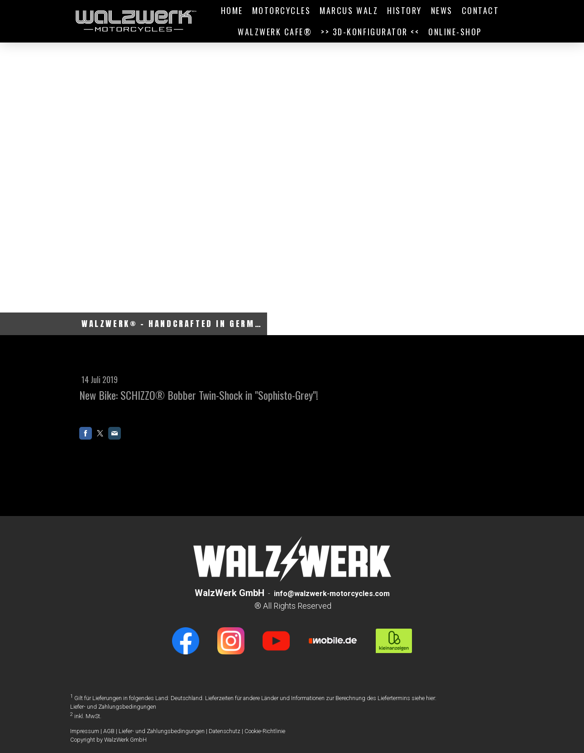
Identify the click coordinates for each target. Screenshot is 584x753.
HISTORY (404, 10)
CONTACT (480, 10)
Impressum (84, 731)
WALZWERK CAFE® (275, 32)
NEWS (442, 10)
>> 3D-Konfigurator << (370, 32)
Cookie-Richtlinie (264, 731)
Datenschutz (224, 731)
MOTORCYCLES (281, 10)
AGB (109, 731)
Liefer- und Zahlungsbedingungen (113, 706)
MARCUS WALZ (349, 10)
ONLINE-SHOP (455, 32)
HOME (232, 10)
